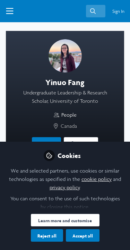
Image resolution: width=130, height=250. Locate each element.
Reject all (47, 236)
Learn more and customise (65, 220)
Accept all (82, 236)
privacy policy (65, 187)
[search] (95, 11)
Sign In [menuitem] (118, 11)
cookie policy (96, 179)
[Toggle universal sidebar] (9, 11)
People (69, 114)
